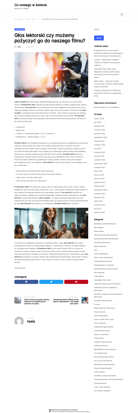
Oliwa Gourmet (99, 312)
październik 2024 (100, 137)
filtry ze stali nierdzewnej (103, 257)
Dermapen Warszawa (102, 242)
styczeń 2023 (99, 179)
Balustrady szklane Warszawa (105, 224)
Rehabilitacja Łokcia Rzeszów (105, 349)
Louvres (97, 304)
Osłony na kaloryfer (101, 334)
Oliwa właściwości (101, 316)
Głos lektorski (20, 29)
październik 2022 (100, 190)
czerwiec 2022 (99, 205)
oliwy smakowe (100, 323)
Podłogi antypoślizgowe (103, 342)
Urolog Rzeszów (100, 383)
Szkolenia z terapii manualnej (105, 376)
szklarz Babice (99, 372)
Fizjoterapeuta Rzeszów (103, 261)
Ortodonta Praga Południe (103, 327)
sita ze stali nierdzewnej (103, 361)
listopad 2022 (99, 186)
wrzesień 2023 (99, 167)
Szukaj (96, 29)
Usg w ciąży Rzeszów (102, 387)
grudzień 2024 (99, 133)
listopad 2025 (99, 126)
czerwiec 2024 (99, 145)
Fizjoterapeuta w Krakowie (104, 265)
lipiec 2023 (98, 171)
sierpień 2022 (99, 197)
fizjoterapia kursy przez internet (106, 269)
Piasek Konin (99, 338)
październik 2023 (100, 164)
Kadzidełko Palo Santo (102, 280)
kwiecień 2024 (99, 152)
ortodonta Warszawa (102, 331)
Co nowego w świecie (30, 5)
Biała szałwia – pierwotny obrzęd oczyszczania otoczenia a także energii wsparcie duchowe (108, 84)
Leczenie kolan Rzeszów (103, 301)
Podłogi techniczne (101, 346)
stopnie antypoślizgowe (103, 368)
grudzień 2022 (99, 182)
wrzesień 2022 (99, 194)
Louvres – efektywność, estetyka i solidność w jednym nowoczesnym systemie (107, 62)
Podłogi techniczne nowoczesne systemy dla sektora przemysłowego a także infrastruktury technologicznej (108, 53)
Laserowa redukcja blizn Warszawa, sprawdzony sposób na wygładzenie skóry (107, 93)
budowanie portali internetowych (106, 239)
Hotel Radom (99, 276)
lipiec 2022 (98, 201)
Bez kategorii (99, 227)
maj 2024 (97, 149)
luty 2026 (97, 122)
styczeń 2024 (99, 156)
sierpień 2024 (99, 141)
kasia (19, 47)
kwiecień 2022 (99, 212)
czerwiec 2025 (99, 130)
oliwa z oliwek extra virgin (104, 319)
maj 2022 (97, 209)
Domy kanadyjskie (101, 254)
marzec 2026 (99, 119)
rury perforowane (100, 353)
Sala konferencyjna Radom (104, 357)
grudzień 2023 (99, 160)
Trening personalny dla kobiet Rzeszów (108, 379)
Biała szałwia (99, 231)
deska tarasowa (100, 246)
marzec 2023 (99, 175)
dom (95, 250)
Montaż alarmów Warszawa (104, 308)
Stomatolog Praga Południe (104, 364)
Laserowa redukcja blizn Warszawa (107, 284)
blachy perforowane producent (105, 235)
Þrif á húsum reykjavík (102, 391)
